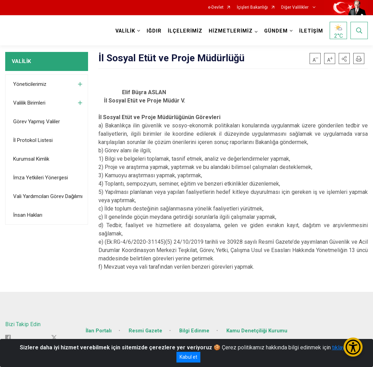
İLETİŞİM (311, 31)
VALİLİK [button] (125, 31)
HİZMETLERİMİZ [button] (231, 31)
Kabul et (188, 357)
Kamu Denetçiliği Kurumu (256, 331)
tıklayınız (343, 347)
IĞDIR (154, 31)
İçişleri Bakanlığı (252, 7)
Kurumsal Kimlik (31, 159)
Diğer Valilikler (295, 7)
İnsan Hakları (27, 215)
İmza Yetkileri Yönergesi (40, 177)
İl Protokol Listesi (33, 140)
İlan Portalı (99, 331)
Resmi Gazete (145, 331)
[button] (344, 58)
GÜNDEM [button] (276, 31)
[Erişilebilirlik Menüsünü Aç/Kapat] (353, 347)
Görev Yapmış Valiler (36, 121)
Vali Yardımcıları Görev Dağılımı (48, 196)
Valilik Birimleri (29, 103)
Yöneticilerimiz (29, 84)
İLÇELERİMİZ (185, 31)
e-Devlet (216, 7)
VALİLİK (21, 61)
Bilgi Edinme (194, 331)
